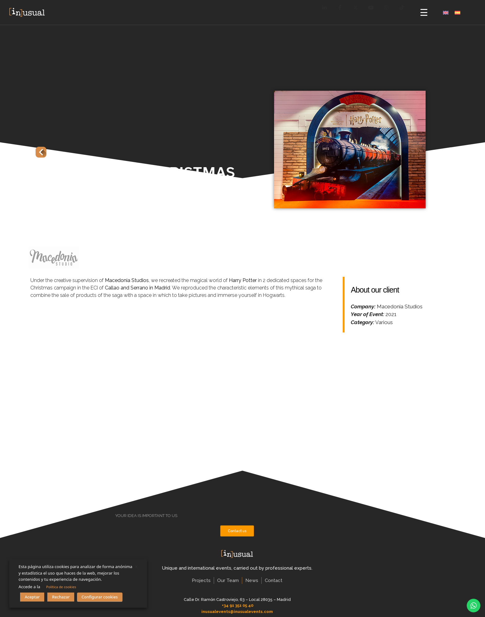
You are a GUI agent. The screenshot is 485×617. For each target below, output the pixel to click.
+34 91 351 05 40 (237, 605)
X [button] (136, 566)
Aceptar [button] (32, 597)
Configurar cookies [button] (100, 597)
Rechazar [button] (61, 597)
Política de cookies (61, 586)
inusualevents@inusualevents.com (237, 611)
